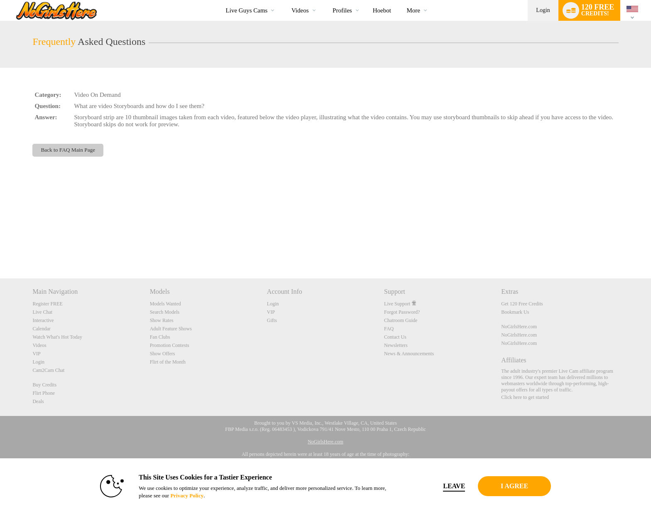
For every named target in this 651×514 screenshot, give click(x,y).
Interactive (43, 320)
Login (543, 10)
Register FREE (47, 304)
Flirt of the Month (168, 362)
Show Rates (162, 320)
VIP (36, 354)
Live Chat (42, 312)
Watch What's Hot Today (57, 337)
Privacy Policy (174, 495)
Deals (38, 401)
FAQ (389, 329)
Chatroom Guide (400, 320)
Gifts (272, 320)
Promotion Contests (169, 345)
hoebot (382, 10)
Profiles (342, 10)
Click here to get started (525, 397)
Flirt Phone (43, 393)
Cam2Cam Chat (48, 370)
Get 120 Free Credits (522, 304)
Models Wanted (165, 304)
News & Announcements (409, 354)
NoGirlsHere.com (519, 327)
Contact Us (395, 337)
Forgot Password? (402, 312)
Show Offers (162, 354)
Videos (300, 10)
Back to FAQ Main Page (68, 150)
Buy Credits (44, 385)
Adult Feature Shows (171, 329)
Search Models (165, 312)
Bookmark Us (515, 312)
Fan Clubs (160, 337)
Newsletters (396, 345)
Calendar (41, 329)
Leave (442, 485)
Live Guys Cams (247, 10)
